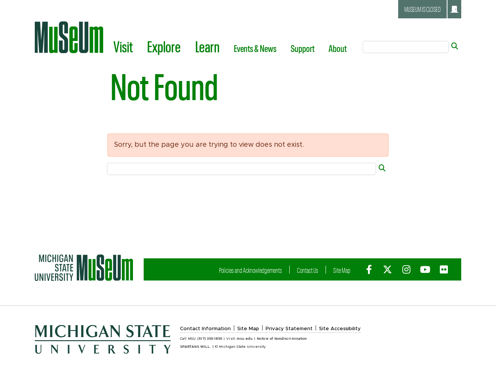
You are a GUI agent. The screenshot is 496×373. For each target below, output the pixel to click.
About (338, 48)
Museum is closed (431, 9)
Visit (123, 46)
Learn (207, 46)
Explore (164, 46)
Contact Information (205, 328)
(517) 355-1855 (210, 339)
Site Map (341, 270)
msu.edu (245, 339)
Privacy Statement (289, 328)
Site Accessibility (340, 328)
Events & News (255, 48)
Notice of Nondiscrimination (282, 339)
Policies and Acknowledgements (250, 270)
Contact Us (307, 270)
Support (302, 48)
